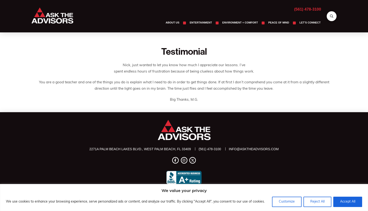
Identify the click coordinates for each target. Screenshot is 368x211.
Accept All (347, 201)
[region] (184, 197)
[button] (332, 16)
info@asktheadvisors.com (254, 149)
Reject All (317, 201)
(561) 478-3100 (307, 9)
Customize (287, 201)
